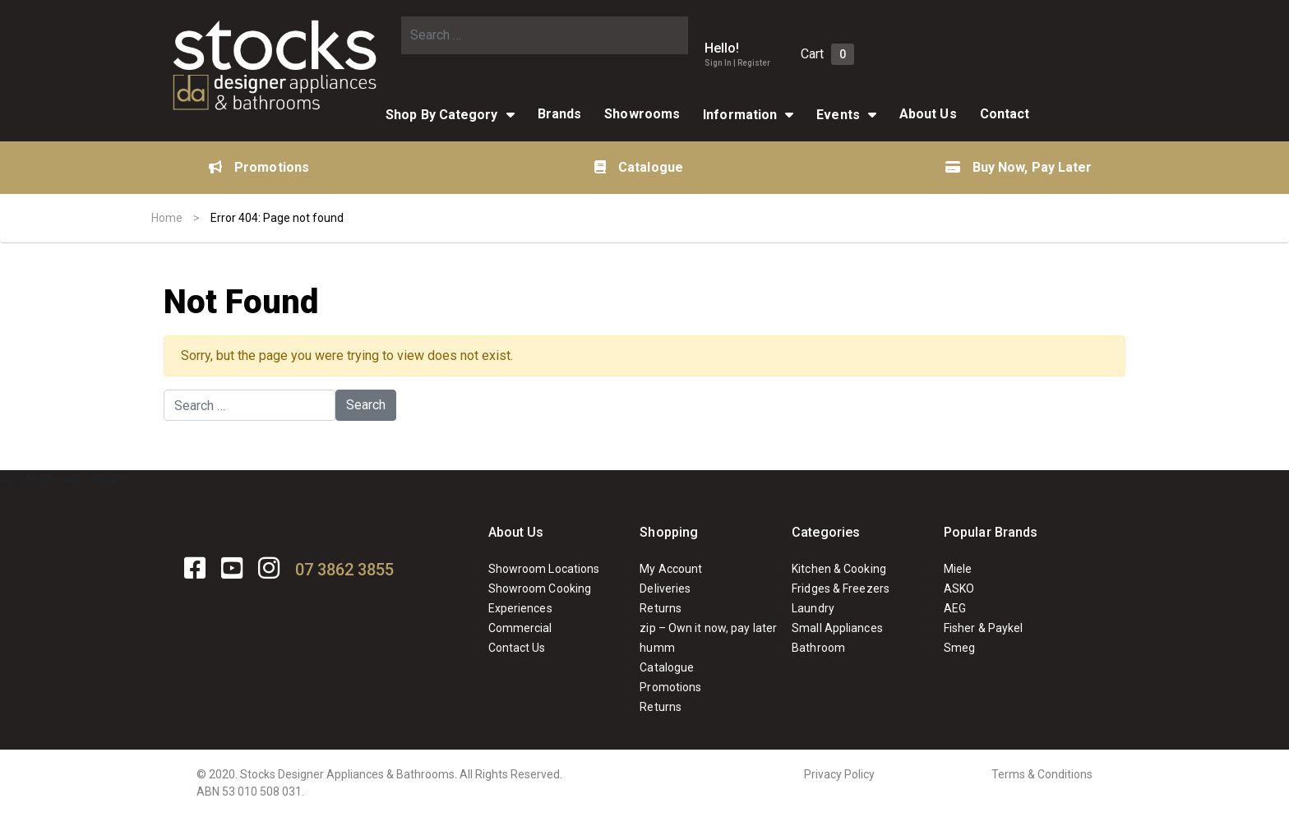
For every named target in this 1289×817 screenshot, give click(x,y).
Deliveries (665, 588)
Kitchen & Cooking (839, 568)
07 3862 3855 (344, 569)
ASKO (959, 588)
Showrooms (642, 114)
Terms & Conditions (1042, 774)
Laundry (813, 608)
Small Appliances (837, 628)
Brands (560, 114)
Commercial (520, 628)
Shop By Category (442, 114)
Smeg (959, 647)
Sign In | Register (737, 62)
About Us (928, 114)
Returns (660, 608)
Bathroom (818, 647)
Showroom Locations (544, 568)
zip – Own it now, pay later (708, 628)
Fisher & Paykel (983, 628)
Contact (1005, 114)
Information (740, 114)
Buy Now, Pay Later (1019, 167)
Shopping (669, 532)
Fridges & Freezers (840, 588)
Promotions (259, 167)
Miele (958, 568)
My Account (671, 568)
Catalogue (638, 167)
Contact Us (517, 647)
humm (657, 647)
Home (166, 217)
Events (838, 114)
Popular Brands (990, 532)
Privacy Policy (839, 774)
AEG (955, 608)
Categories (826, 532)
